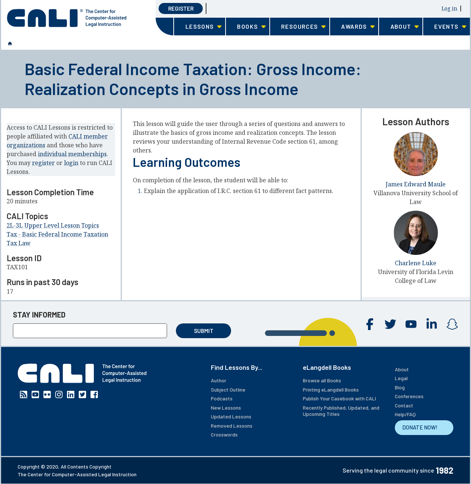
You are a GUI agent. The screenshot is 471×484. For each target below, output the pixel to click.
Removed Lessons (231, 425)
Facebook (370, 324)
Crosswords (224, 434)
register (43, 163)
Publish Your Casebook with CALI (339, 398)
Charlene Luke (415, 263)
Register (181, 8)
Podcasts (222, 398)
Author (218, 380)
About (402, 369)
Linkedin (432, 324)
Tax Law (19, 243)
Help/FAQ (405, 414)
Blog (400, 387)
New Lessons (226, 407)
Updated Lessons (231, 416)
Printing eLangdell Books (331, 389)
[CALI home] (67, 18)
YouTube (411, 324)
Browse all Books (322, 380)
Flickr (47, 394)
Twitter (390, 324)
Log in (449, 8)
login (71, 163)
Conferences (409, 396)
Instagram (452, 324)
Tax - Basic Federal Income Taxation (57, 234)
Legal (401, 378)
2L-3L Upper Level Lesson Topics (53, 225)
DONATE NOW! (420, 427)
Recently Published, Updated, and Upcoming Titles (341, 410)
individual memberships (72, 154)
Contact (404, 405)
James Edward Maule (416, 184)
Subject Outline (228, 389)
